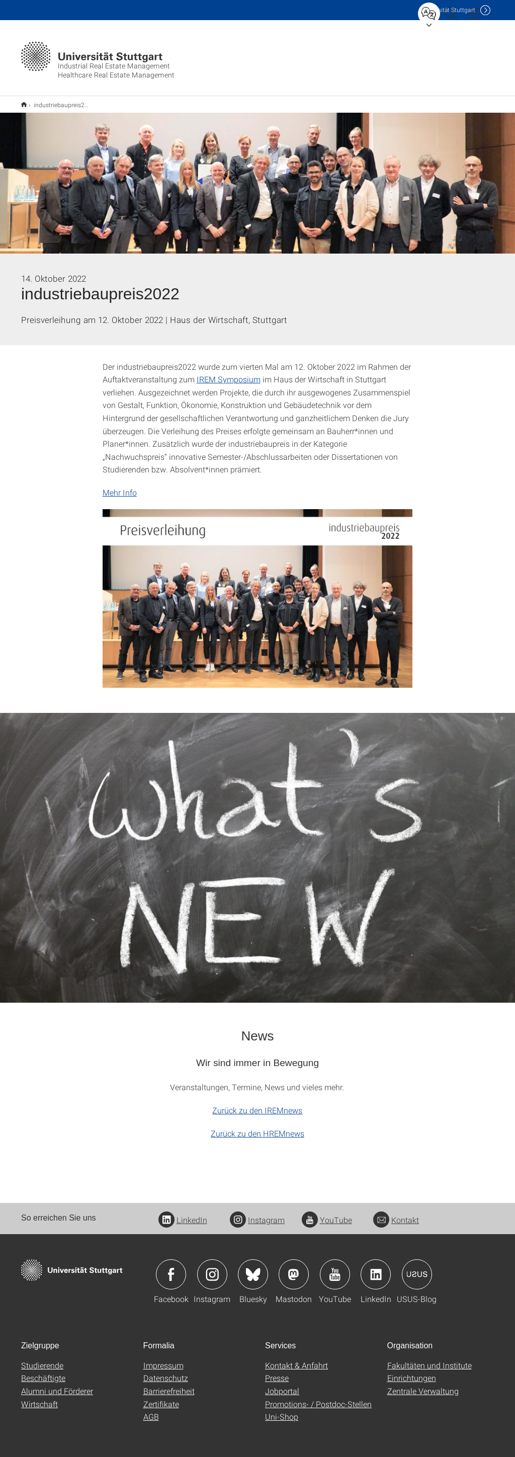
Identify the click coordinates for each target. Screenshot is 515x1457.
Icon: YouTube (335, 1268)
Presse (277, 1371)
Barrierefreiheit (169, 1384)
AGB (151, 1410)
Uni (448, 10)
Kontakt (396, 1213)
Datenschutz (165, 1371)
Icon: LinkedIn (376, 1268)
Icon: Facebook (171, 1268)
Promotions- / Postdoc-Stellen (318, 1397)
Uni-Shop (281, 1410)
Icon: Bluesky (253, 1268)
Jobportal (282, 1384)
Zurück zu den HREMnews (257, 1126)
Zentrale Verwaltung (423, 1384)
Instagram (257, 1213)
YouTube (327, 1213)
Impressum (163, 1358)
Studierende (42, 1358)
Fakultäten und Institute (429, 1358)
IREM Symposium (229, 372)
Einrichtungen (411, 1371)
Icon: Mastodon (294, 1268)
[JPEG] (258, 592)
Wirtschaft (39, 1397)
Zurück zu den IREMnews (257, 1103)
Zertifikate (161, 1397)
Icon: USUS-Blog (417, 1268)
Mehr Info (120, 485)
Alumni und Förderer (57, 1384)
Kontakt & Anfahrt (296, 1358)
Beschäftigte (43, 1371)
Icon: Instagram (212, 1268)
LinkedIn (182, 1213)
